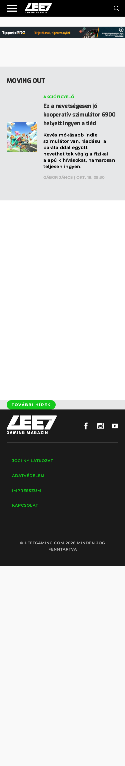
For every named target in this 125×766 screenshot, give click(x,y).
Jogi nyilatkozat (32, 460)
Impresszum (26, 490)
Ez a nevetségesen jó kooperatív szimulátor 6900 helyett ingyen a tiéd (79, 115)
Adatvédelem (28, 475)
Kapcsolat (25, 505)
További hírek (31, 404)
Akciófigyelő (58, 97)
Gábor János (58, 177)
